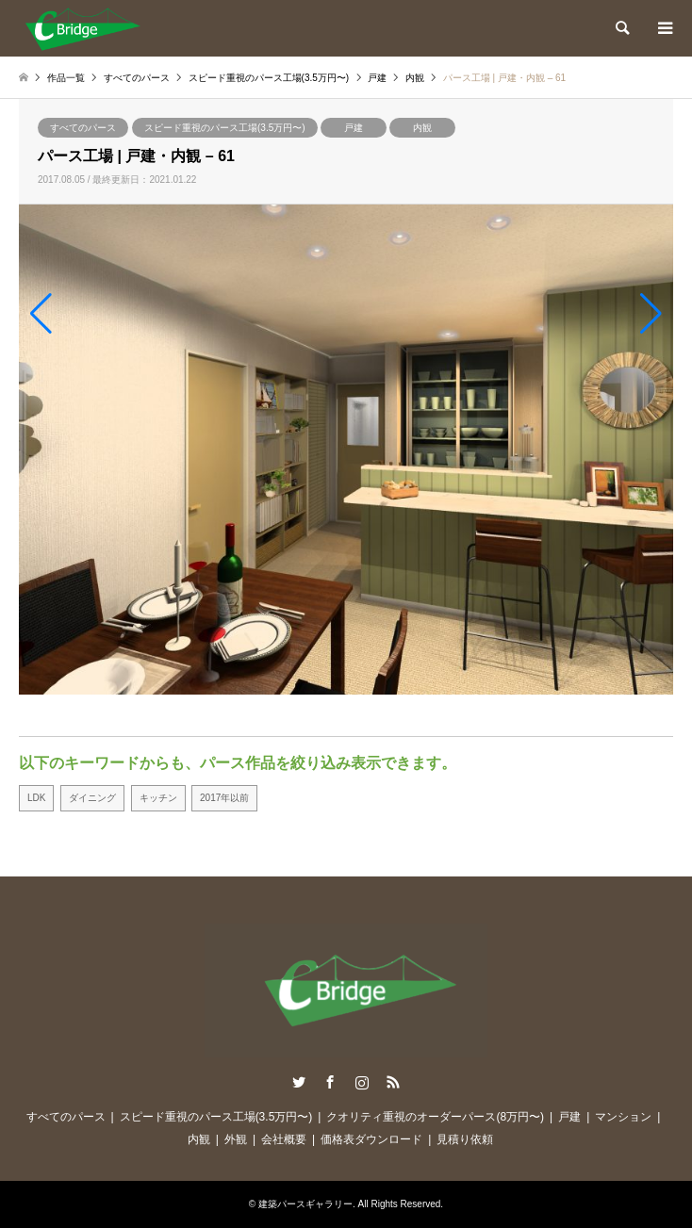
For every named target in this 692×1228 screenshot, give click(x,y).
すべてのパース (83, 128)
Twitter (298, 1082)
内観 (422, 128)
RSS (393, 1082)
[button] (41, 314)
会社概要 (283, 1139)
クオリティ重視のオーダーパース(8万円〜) (435, 1116)
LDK (36, 798)
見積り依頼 (465, 1139)
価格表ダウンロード (371, 1139)
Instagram (362, 1082)
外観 (235, 1139)
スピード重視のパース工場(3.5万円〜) (224, 128)
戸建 (353, 128)
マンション (623, 1116)
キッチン (158, 798)
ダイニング (92, 798)
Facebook (330, 1082)
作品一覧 (66, 78)
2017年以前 (224, 798)
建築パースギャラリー (305, 1204)
